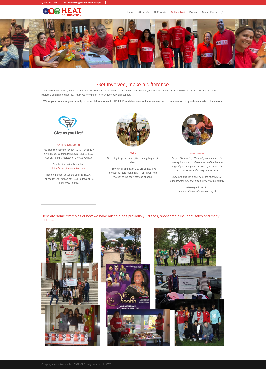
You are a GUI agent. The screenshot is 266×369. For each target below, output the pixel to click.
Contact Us (208, 12)
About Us (143, 12)
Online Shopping (68, 144)
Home (130, 12)
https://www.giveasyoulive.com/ (68, 168)
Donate (193, 12)
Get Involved (178, 12)
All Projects (159, 12)
